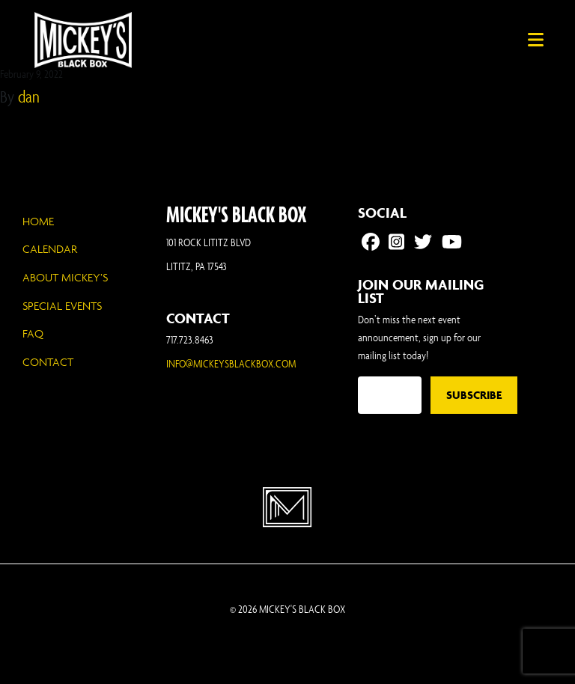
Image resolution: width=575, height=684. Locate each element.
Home (38, 221)
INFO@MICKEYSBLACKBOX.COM (231, 363)
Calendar (49, 249)
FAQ (32, 333)
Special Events (62, 306)
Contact (47, 362)
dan (29, 96)
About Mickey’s (65, 277)
